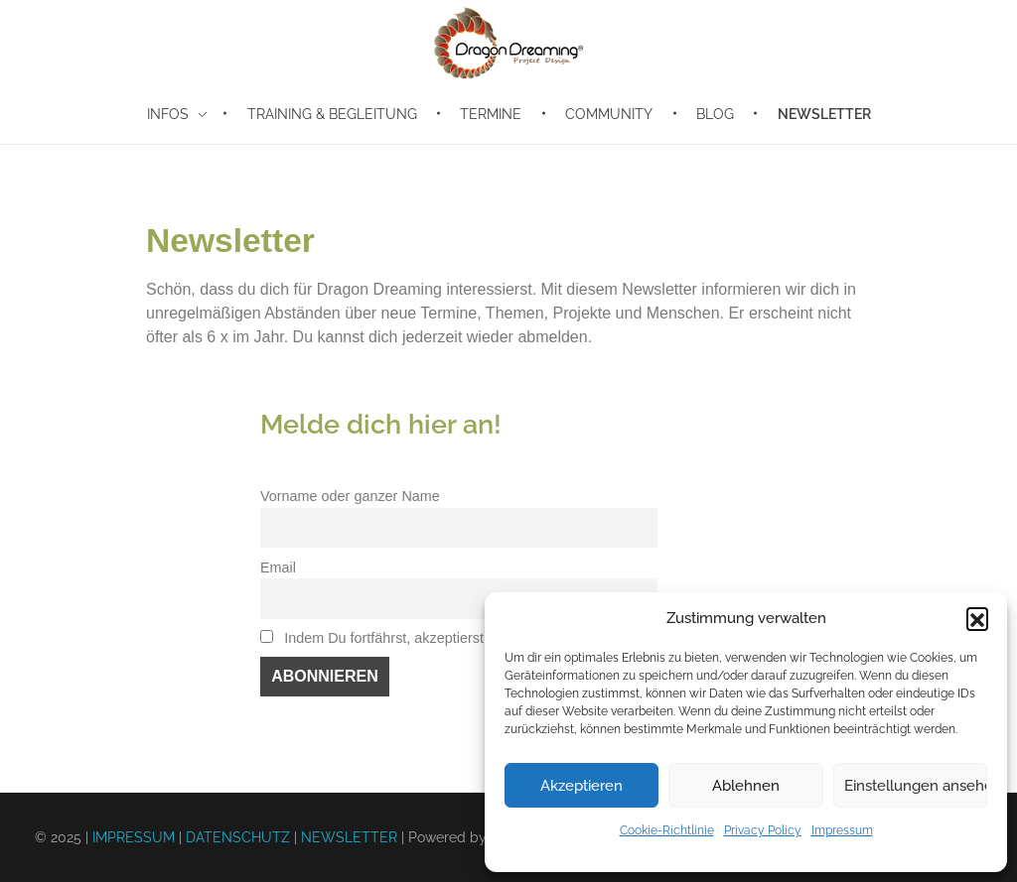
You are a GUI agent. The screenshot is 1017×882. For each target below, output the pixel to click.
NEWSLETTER (349, 837)
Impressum (842, 830)
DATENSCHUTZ (238, 837)
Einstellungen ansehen (915, 786)
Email (278, 567)
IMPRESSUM (133, 837)
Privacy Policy (762, 830)
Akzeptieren (581, 786)
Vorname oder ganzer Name (350, 496)
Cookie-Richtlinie (667, 830)
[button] (977, 618)
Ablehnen (746, 786)
